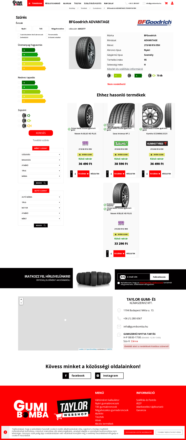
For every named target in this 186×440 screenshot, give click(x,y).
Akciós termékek (104, 423)
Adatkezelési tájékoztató (151, 282)
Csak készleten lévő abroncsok (31, 34)
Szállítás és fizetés (146, 400)
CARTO (109, 349)
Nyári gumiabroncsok (107, 403)
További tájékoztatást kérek (166, 432)
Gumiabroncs (97, 8)
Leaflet (81, 349)
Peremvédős (53, 34)
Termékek (84, 8)
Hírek (98, 420)
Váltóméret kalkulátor (107, 400)
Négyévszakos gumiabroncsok (111, 410)
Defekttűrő (24, 37)
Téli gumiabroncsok (106, 406)
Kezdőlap (72, 8)
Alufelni (99, 413)
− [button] (21, 303)
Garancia (141, 410)
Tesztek (99, 416)
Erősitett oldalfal (54, 37)
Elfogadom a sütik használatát (137, 432)
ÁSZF (139, 403)
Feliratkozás (159, 277)
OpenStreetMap (91, 349)
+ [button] (21, 299)
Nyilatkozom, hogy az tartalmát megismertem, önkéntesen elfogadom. (146, 283)
